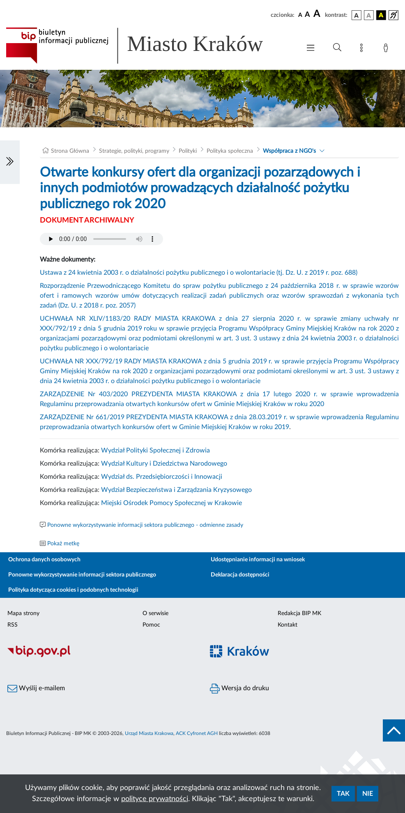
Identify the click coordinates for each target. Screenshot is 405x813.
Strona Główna (70, 151)
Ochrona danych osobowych (44, 560)
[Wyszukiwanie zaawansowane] (337, 48)
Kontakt (287, 625)
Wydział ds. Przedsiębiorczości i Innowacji (161, 476)
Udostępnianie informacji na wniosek (258, 560)
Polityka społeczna (230, 151)
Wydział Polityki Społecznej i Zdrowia (155, 450)
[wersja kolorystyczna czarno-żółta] (381, 15)
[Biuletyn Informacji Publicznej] (101, 656)
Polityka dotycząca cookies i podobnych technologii (73, 590)
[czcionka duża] (318, 14)
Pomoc (151, 625)
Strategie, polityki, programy (134, 151)
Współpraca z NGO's (289, 151)
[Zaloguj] (387, 49)
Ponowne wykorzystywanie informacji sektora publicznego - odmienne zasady (145, 525)
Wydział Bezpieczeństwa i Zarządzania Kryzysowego (176, 490)
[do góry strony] (394, 730)
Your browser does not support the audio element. (101, 239)
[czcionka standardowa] (300, 15)
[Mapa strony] (363, 49)
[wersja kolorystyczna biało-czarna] (369, 15)
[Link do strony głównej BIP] (146, 46)
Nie (367, 793)
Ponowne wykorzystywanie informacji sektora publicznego (82, 575)
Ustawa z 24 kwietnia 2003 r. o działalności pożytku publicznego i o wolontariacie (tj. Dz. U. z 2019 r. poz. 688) (198, 272)
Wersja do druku (239, 689)
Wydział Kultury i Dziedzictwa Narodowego (164, 463)
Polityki (188, 151)
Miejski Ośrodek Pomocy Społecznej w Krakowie (171, 503)
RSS (12, 625)
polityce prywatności (154, 799)
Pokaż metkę (63, 544)
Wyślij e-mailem (36, 689)
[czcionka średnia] (307, 15)
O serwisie (155, 613)
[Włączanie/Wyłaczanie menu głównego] (310, 48)
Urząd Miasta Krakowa (149, 733)
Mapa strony (23, 613)
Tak (343, 793)
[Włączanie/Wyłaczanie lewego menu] (10, 162)
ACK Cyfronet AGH (197, 733)
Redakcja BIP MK (299, 613)
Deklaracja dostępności (240, 575)
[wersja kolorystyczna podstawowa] (356, 15)
